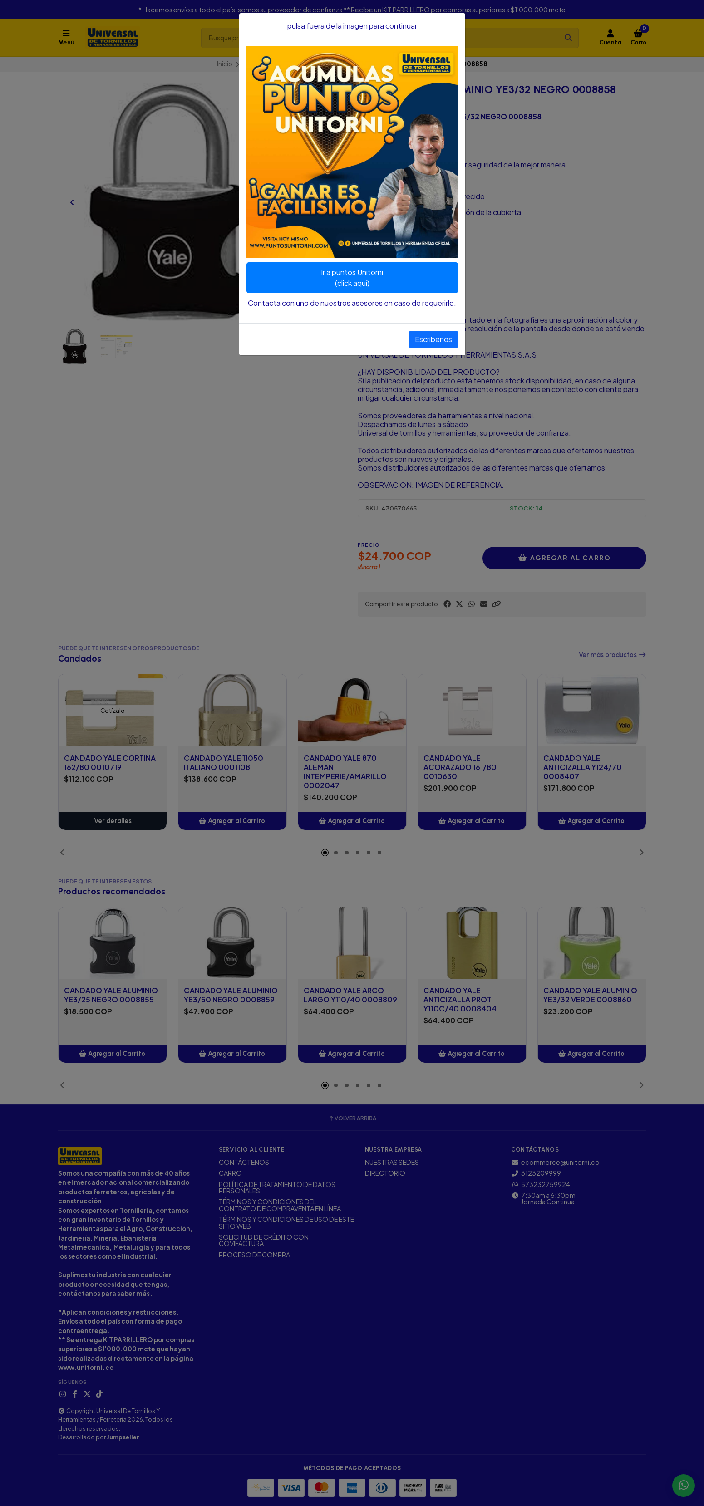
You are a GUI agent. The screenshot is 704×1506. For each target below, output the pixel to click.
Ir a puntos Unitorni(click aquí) (352, 277)
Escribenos (433, 339)
